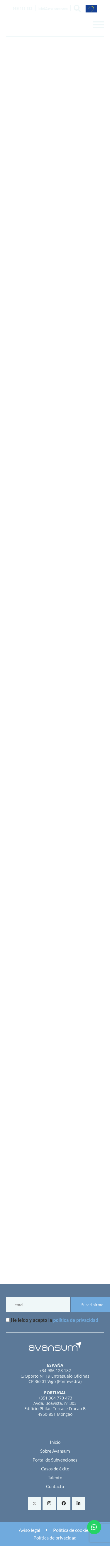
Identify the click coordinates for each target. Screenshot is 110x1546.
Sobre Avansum (55, 1451)
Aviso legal (29, 1530)
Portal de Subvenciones (55, 1459)
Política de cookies (71, 1530)
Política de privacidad (55, 1537)
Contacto (55, 1486)
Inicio (55, 1442)
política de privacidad (75, 1320)
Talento (55, 1477)
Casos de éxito (55, 1468)
